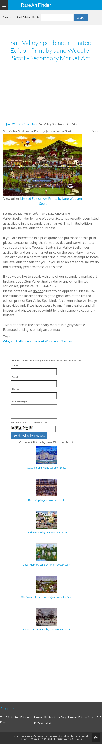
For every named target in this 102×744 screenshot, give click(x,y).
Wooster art (52, 341)
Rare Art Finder (36, 5)
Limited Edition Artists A (83, 717)
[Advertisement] (51, 94)
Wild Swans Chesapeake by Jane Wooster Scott (47, 597)
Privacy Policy (42, 722)
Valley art (9, 341)
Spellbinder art (24, 341)
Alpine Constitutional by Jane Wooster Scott (46, 629)
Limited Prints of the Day (50, 717)
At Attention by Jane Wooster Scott (46, 467)
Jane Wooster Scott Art (20, 124)
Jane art (39, 341)
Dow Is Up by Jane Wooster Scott (46, 500)
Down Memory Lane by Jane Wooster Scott (46, 564)
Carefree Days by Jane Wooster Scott (46, 532)
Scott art (66, 341)
